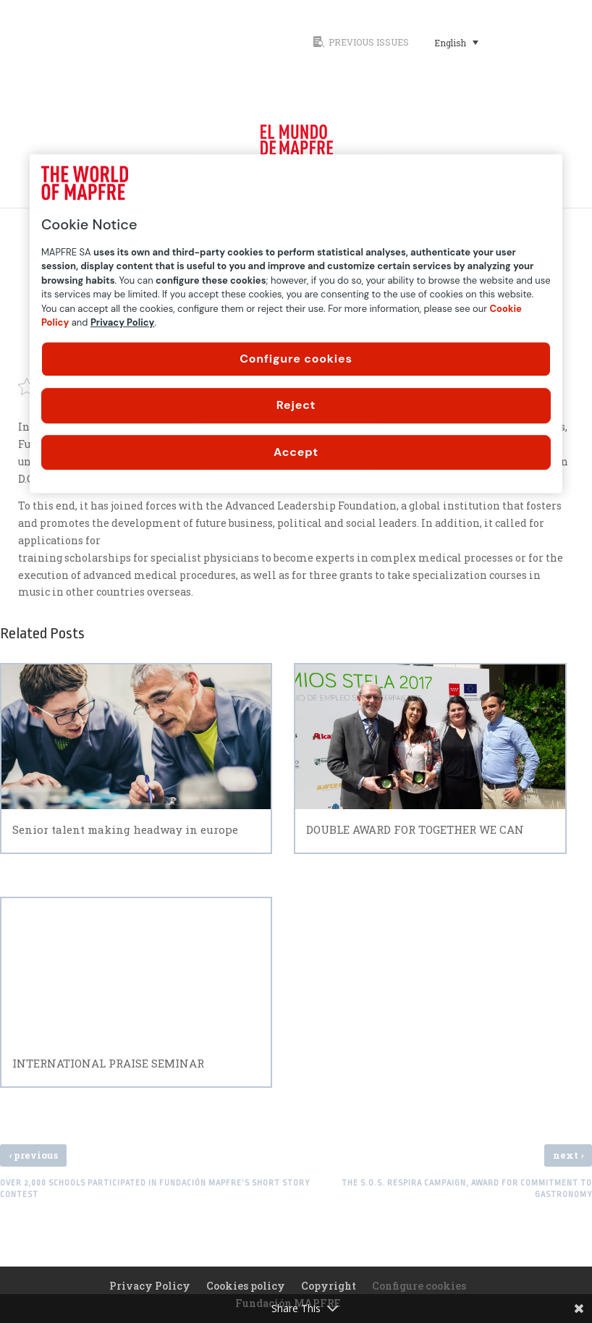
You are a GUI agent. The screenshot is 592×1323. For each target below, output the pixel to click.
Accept (296, 452)
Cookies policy (245, 1286)
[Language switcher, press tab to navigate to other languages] (456, 42)
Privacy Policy (149, 1286)
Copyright (328, 1286)
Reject (296, 405)
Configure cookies (296, 358)
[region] (296, 323)
